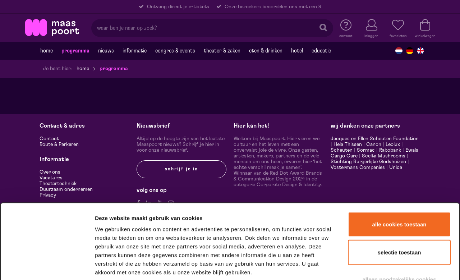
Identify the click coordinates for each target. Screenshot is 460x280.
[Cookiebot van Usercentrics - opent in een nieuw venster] (47, 265)
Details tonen (389, 265)
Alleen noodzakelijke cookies (399, 231)
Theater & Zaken (222, 51)
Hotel (297, 51)
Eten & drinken (265, 51)
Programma (75, 51)
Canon (373, 144)
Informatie (135, 51)
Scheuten (342, 150)
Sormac (366, 150)
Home (46, 51)
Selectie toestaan (399, 204)
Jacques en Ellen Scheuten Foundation (375, 138)
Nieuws (106, 51)
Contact (49, 138)
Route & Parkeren (59, 144)
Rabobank (390, 150)
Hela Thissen (348, 144)
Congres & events (175, 51)
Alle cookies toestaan (399, 176)
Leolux (393, 144)
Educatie (321, 51)
